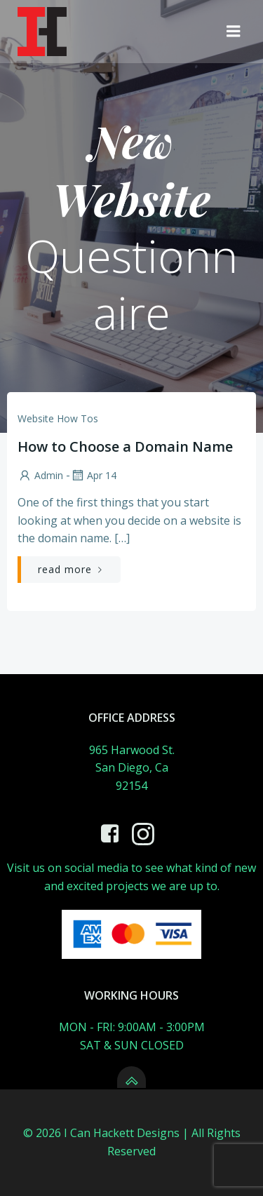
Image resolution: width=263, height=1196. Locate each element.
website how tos (58, 418)
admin (40, 475)
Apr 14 (93, 475)
